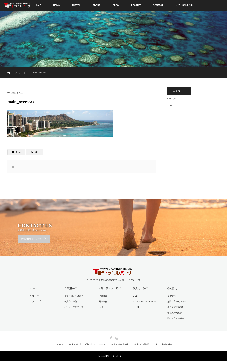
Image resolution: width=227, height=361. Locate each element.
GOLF (136, 296)
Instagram (116, 337)
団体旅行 (102, 301)
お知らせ (34, 296)
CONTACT (158, 5)
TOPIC (170, 105)
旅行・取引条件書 (184, 5)
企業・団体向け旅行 (73, 296)
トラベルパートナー (119, 355)
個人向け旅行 (70, 301)
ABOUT (96, 5)
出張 (100, 307)
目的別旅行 (70, 288)
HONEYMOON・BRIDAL (145, 301)
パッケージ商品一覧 (73, 307)
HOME (37, 5)
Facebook (110, 337)
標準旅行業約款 (174, 312)
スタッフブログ (37, 301)
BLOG (116, 5)
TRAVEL (76, 5)
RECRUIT (136, 5)
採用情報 (171, 296)
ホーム (33, 288)
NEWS (56, 5)
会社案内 (172, 288)
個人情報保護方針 (175, 307)
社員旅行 (102, 296)
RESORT (137, 307)
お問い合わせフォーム (31, 239)
